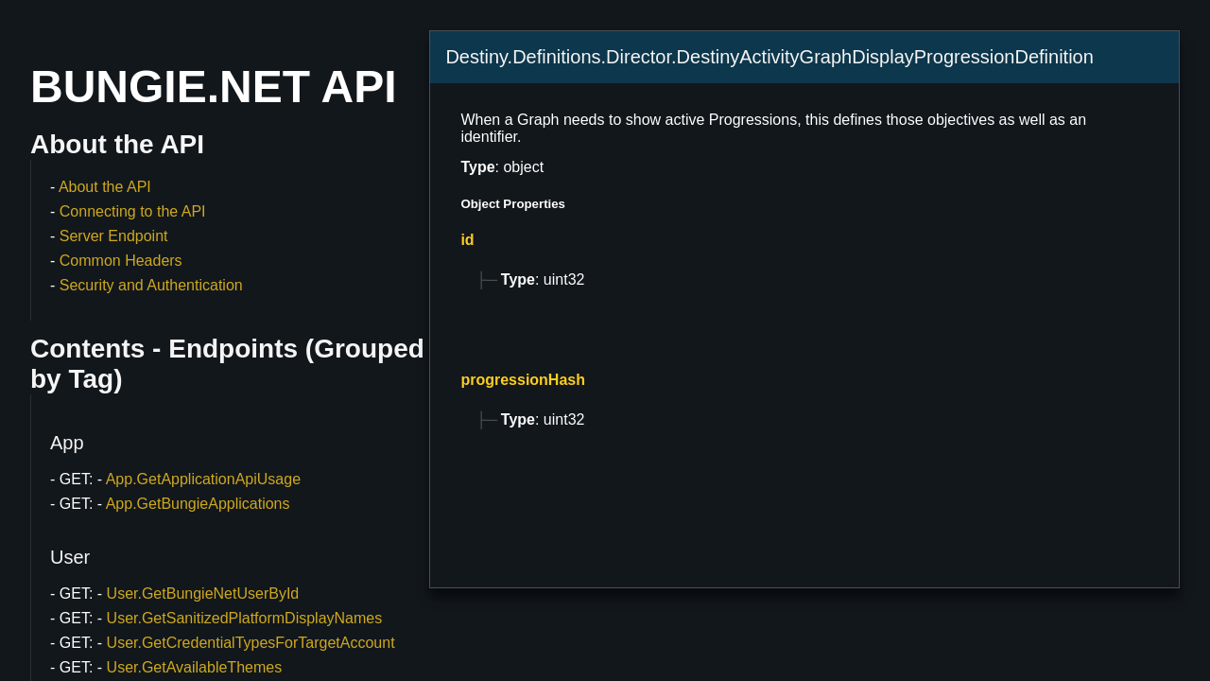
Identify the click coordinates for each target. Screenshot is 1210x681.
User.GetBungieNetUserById (203, 593)
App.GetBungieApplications (198, 504)
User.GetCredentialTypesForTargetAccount (251, 643)
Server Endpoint (114, 236)
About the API (105, 187)
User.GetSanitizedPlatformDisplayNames (245, 618)
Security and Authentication (151, 285)
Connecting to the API (133, 211)
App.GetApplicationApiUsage (203, 479)
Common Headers (121, 261)
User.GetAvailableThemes (195, 667)
